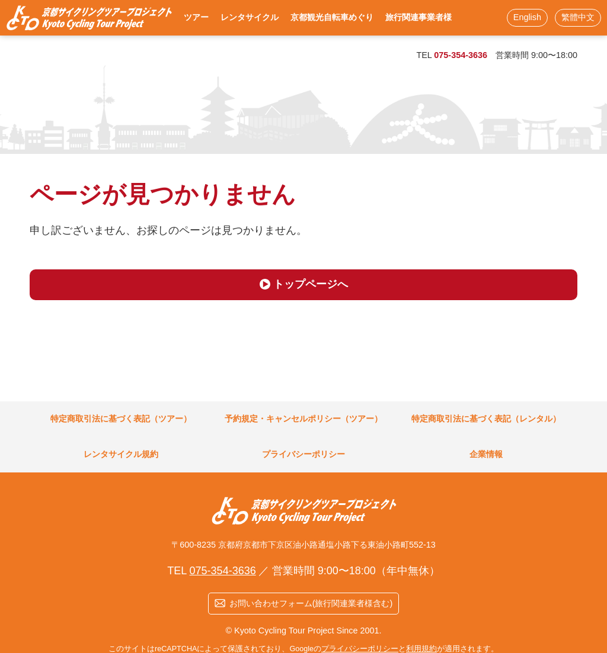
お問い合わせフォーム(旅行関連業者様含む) (311, 603)
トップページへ (310, 284)
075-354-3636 (460, 55)
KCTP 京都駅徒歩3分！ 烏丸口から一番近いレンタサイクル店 (89, 18)
